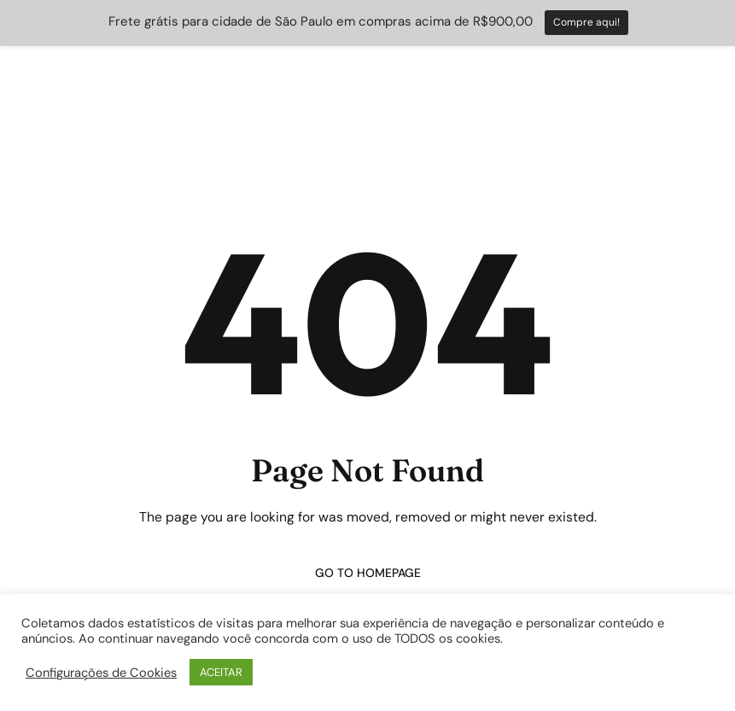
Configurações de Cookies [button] (101, 672)
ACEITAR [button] (221, 672)
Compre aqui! (586, 22)
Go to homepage (368, 572)
